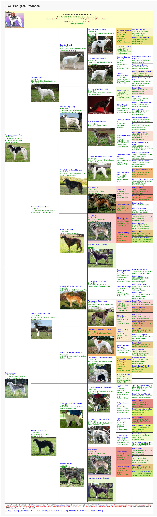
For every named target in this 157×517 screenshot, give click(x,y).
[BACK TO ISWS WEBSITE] (58, 511)
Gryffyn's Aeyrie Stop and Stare (71, 403)
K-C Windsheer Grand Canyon (71, 170)
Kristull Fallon (121, 190)
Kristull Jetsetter (122, 105)
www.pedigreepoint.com (63, 505)
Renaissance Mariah (67, 229)
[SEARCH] (15, 511)
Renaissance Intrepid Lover (97, 281)
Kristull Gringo (137, 88)
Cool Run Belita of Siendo (97, 59)
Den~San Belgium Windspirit (123, 58)
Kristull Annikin (137, 203)
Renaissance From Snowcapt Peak (123, 271)
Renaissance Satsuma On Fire (71, 286)
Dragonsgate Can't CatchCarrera (123, 173)
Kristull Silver (137, 96)
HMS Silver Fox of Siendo (97, 29)
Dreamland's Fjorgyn (124, 287)
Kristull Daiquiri (137, 276)
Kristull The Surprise (139, 335)
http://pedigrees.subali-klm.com (104, 505)
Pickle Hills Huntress (124, 46)
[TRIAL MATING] (42, 511)
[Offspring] (91, 19)
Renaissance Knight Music (97, 301)
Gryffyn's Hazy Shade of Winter (122, 436)
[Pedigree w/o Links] (60, 19)
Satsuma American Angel (40, 207)
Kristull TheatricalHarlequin (142, 103)
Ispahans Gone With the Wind (98, 419)
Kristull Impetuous (123, 204)
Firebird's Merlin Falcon (140, 117)
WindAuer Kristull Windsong (142, 238)
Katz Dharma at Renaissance (98, 244)
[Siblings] (84, 19)
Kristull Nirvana (137, 109)
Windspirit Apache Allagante (142, 385)
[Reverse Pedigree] (101, 19)
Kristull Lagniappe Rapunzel (123, 346)
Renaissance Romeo (139, 270)
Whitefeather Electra (139, 65)
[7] (86, 21)
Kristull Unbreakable (139, 132)
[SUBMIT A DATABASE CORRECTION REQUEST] (86, 511)
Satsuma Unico (36, 77)
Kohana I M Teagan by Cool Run (71, 352)
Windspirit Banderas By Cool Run (124, 32)
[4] (77, 21)
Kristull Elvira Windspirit (140, 38)
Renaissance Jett (66, 463)
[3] (74, 21)
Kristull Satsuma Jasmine (97, 121)
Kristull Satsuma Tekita (39, 430)
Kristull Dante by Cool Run (141, 71)
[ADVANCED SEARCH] (28, 511)
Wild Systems (36, 505)
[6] (83, 21)
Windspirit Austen (138, 29)
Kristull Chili (136, 231)
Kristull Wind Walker (139, 284)
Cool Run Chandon (67, 45)
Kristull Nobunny (138, 223)
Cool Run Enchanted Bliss (122, 74)
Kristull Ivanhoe (137, 187)
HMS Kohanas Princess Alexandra (100, 358)
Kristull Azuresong (138, 124)
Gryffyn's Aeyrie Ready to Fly (98, 89)
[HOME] (8, 511)
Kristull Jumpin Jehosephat (142, 409)
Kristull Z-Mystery (138, 196)
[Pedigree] (49, 19)
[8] (89, 21)
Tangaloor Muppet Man (13, 135)
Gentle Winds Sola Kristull (141, 442)
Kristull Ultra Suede (139, 208)
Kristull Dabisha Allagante (141, 394)
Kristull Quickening (123, 90)
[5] (80, 21)
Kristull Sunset (93, 187)
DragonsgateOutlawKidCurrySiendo (100, 156)
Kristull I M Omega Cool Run (142, 179)
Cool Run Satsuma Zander (40, 314)
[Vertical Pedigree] (74, 19)
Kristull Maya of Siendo (140, 161)
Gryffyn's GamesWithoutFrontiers (100, 387)
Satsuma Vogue (11, 373)
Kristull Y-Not (137, 293)
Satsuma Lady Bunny (67, 106)
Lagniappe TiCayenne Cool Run (99, 329)
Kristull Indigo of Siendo (140, 152)
